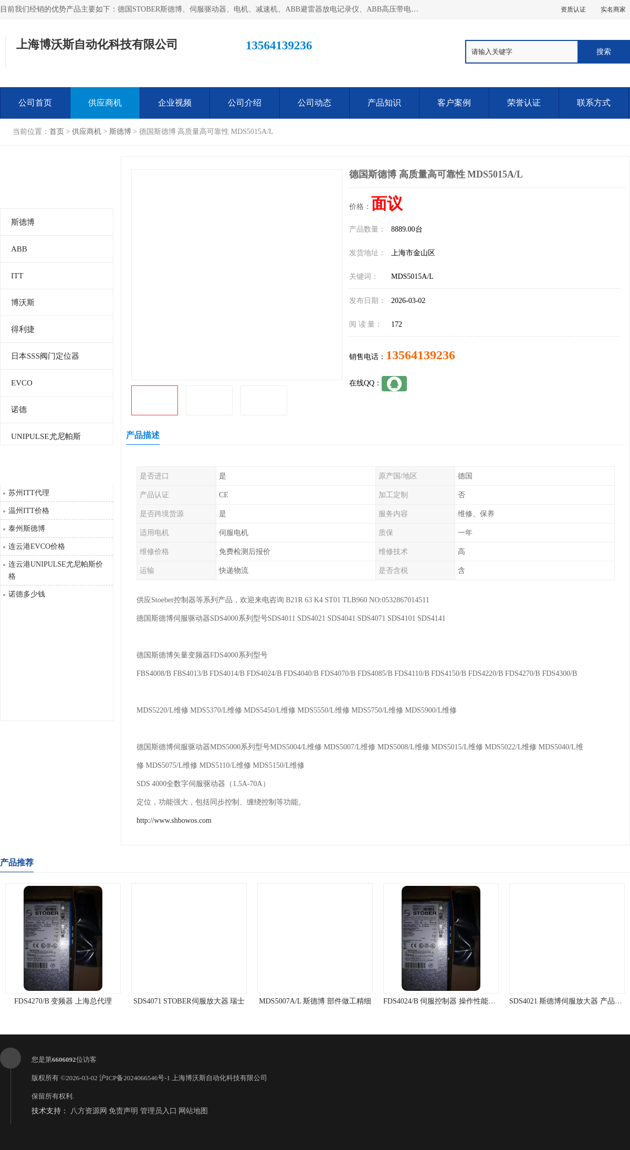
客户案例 (454, 102)
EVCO (22, 383)
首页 (56, 131)
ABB (19, 249)
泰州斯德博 (26, 528)
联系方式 (594, 102)
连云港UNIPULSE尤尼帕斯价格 (55, 570)
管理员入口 (158, 1111)
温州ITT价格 (28, 511)
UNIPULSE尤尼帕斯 (46, 436)
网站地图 (193, 1111)
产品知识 (384, 102)
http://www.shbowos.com (174, 820)
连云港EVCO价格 (36, 546)
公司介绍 (244, 102)
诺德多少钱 (26, 594)
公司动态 (314, 102)
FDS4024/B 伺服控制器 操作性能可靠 (443, 1001)
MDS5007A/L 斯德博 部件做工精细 (315, 1001)
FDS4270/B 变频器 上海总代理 (63, 1001)
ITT (17, 275)
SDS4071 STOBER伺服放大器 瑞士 (189, 1001)
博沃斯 (23, 302)
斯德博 (120, 131)
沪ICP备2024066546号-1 (134, 1078)
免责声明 (123, 1111)
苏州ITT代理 (28, 493)
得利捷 (23, 329)
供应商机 (105, 102)
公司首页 (35, 102)
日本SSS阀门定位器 (45, 356)
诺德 (19, 409)
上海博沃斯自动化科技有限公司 (219, 1078)
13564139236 (420, 355)
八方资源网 (88, 1111)
